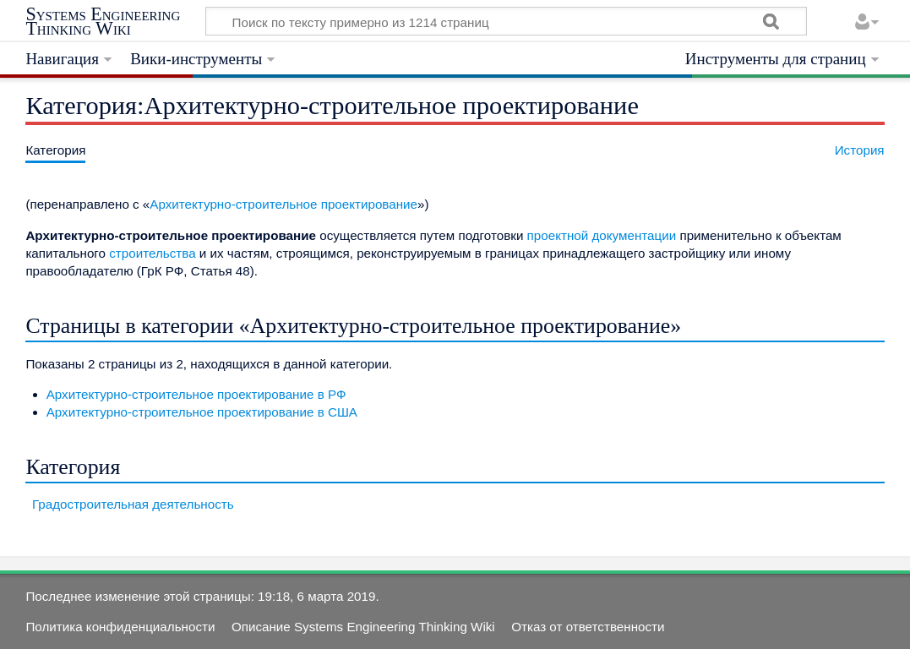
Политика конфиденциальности (120, 626)
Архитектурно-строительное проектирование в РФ (196, 394)
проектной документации (602, 235)
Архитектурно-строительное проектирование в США (201, 412)
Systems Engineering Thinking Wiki (102, 21)
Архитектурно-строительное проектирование (283, 204)
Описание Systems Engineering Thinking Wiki (363, 626)
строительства (152, 253)
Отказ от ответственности (587, 626)
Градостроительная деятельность (133, 504)
